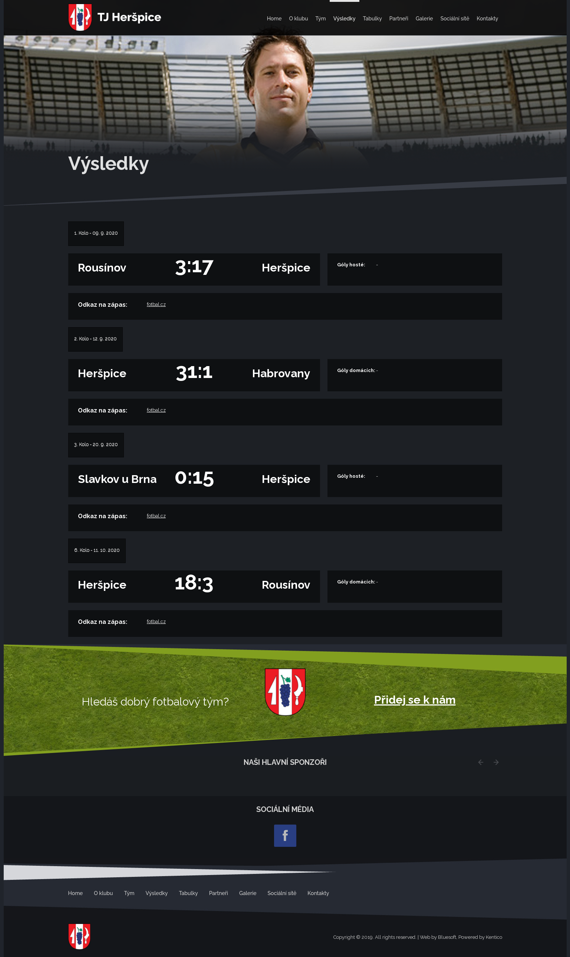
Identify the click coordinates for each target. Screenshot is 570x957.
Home (274, 19)
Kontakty (487, 19)
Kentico (494, 937)
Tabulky (372, 19)
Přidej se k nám (415, 700)
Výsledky (344, 19)
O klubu (298, 19)
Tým (321, 19)
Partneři (398, 19)
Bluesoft (447, 937)
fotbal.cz (156, 304)
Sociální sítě (455, 19)
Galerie (424, 19)
